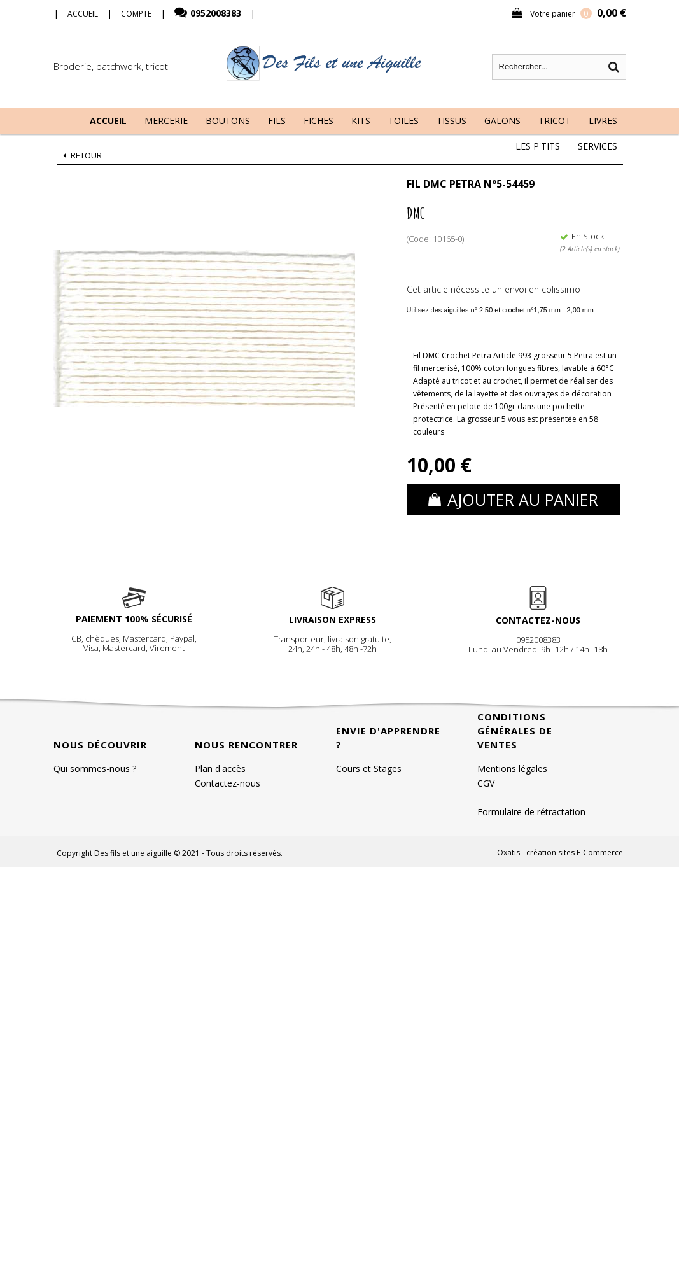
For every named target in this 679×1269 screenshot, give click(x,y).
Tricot (554, 121)
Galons (502, 121)
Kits (360, 121)
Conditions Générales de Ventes (514, 730)
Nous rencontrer (246, 744)
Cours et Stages (369, 768)
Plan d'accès (220, 768)
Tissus (451, 121)
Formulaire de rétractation (531, 812)
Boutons (228, 121)
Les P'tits (537, 146)
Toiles (403, 121)
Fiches (318, 121)
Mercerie (166, 121)
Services (597, 146)
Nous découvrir (100, 744)
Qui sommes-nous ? (94, 768)
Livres (603, 121)
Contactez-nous (227, 783)
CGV (485, 783)
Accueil (108, 121)
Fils (277, 121)
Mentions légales (512, 768)
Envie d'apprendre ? (388, 737)
